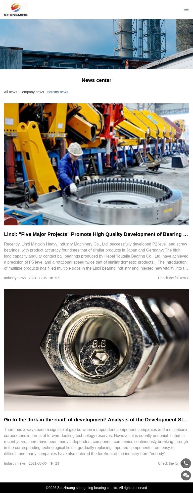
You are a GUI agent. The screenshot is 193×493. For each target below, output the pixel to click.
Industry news (57, 92)
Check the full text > (173, 278)
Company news (32, 92)
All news (10, 92)
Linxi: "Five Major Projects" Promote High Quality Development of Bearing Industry (96, 234)
